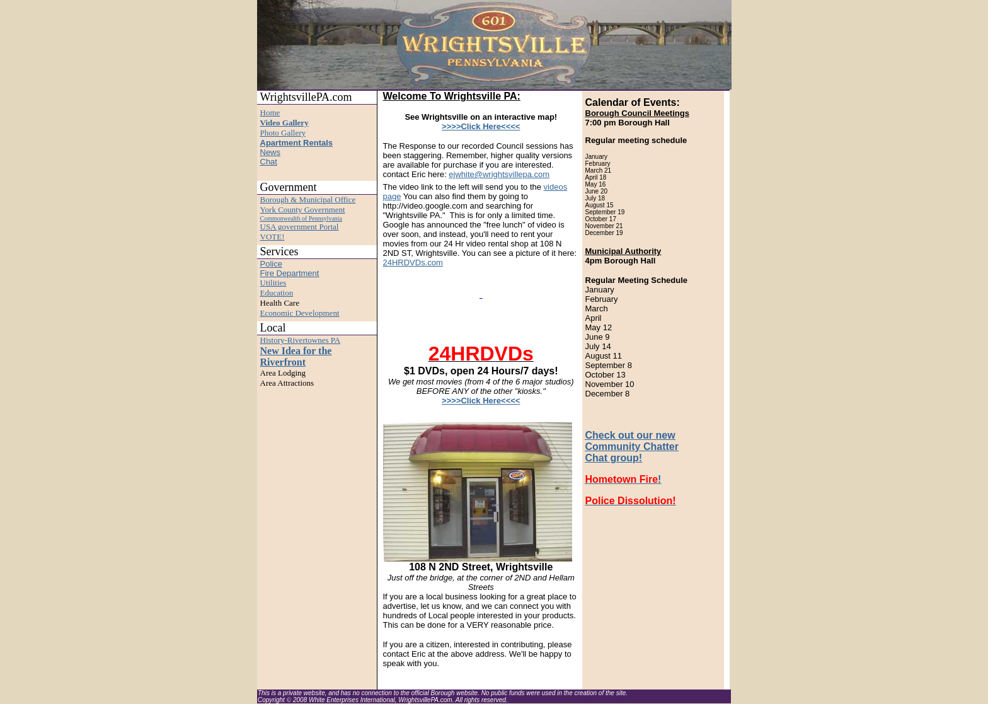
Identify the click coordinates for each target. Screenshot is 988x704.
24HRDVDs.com (413, 262)
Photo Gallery (283, 132)
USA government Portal (299, 226)
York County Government (302, 209)
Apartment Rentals (296, 142)
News (270, 152)
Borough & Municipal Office (308, 199)
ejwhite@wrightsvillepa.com (499, 174)
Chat (268, 161)
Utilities (273, 282)
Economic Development (300, 313)
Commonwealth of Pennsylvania (301, 218)
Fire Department (289, 273)
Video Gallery (284, 122)
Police (271, 263)
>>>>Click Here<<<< (481, 126)
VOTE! (272, 236)
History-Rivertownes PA (300, 340)
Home (270, 112)
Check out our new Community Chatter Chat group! (632, 446)
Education (277, 292)
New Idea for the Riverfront (296, 356)
